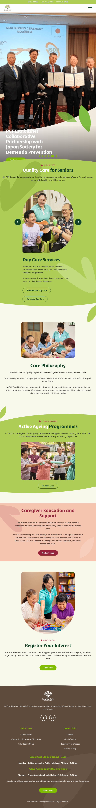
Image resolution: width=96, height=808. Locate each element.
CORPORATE (33, 2)
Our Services (26, 734)
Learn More (48, 790)
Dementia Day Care (35, 299)
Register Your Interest (70, 744)
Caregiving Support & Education (26, 739)
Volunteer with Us (26, 744)
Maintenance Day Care (36, 290)
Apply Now (48, 668)
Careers (70, 734)
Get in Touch (70, 739)
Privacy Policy (70, 748)
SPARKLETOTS (47, 2)
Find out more (48, 553)
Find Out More (48, 486)
